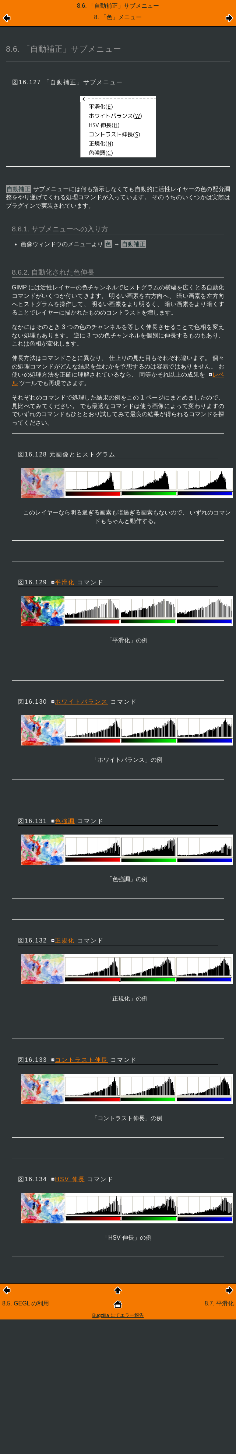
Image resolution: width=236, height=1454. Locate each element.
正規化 (65, 940)
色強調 (65, 821)
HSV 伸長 (70, 1179)
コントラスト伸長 (81, 1060)
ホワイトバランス (81, 702)
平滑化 (65, 582)
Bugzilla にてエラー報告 (118, 1315)
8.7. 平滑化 (219, 1303)
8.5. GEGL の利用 (25, 1303)
